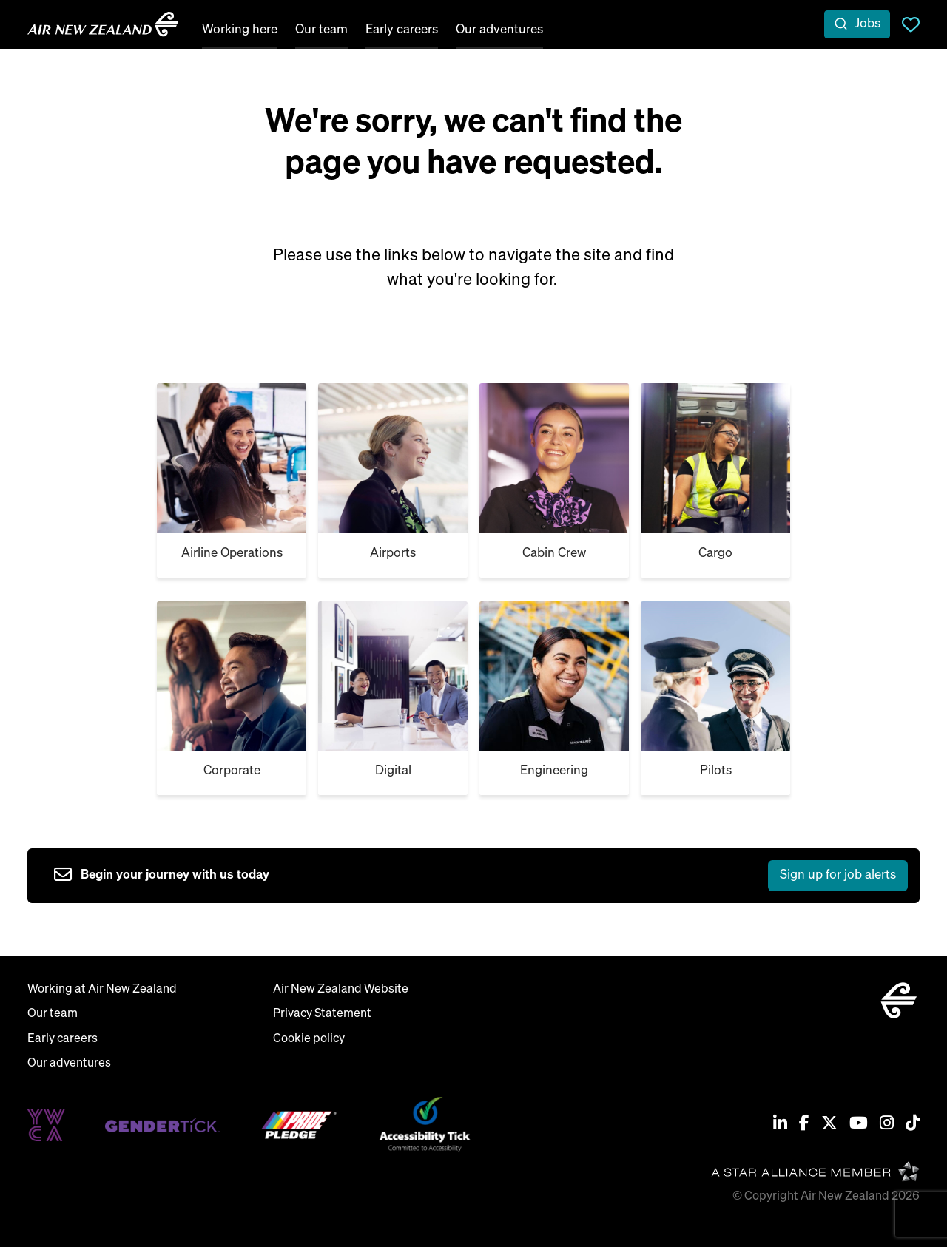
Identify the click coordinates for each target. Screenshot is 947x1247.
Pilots (716, 771)
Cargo (715, 553)
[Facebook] (804, 1125)
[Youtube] (858, 1125)
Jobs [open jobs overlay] (867, 24)
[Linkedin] (780, 1125)
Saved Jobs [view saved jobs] (911, 24)
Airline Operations (232, 553)
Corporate (231, 771)
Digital (393, 771)
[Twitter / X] (829, 1125)
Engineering (554, 771)
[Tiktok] (913, 1125)
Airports (393, 553)
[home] (102, 24)
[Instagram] (887, 1125)
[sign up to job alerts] (481, 875)
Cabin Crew (554, 553)
